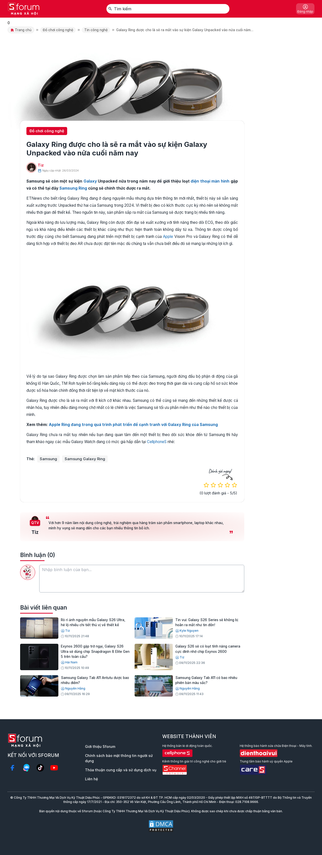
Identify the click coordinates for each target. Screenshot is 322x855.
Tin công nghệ (96, 30)
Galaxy (90, 181)
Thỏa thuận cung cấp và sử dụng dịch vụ (120, 770)
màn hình (220, 181)
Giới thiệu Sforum (100, 746)
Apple (168, 236)
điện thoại (200, 181)
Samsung (48, 458)
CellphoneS (157, 441)
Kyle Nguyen (186, 631)
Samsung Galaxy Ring (85, 458)
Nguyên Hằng (73, 689)
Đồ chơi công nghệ (58, 30)
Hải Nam (69, 662)
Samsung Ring (73, 188)
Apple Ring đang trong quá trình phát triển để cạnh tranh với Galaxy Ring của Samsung (133, 424)
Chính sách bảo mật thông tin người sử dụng (119, 758)
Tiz (41, 165)
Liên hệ (91, 779)
